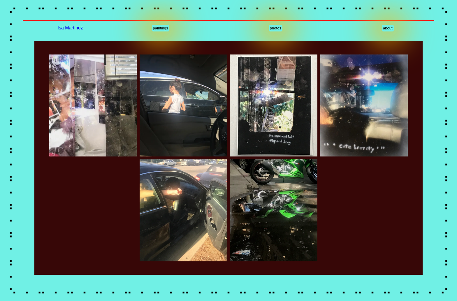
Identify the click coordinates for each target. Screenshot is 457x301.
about (388, 28)
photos (275, 28)
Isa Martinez (70, 27)
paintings (160, 28)
